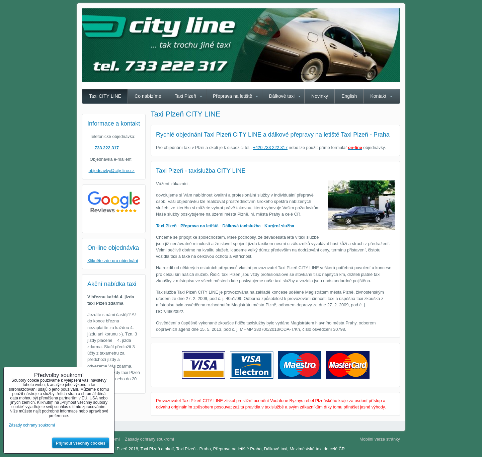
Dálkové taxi (282, 96)
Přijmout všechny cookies (80, 443)
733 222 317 (107, 147)
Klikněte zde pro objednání (112, 260)
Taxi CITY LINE (105, 96)
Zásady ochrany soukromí (149, 439)
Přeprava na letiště (232, 96)
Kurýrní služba (279, 225)
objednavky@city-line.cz (112, 170)
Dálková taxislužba (241, 225)
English (349, 96)
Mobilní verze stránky (379, 439)
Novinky (319, 96)
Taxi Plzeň (185, 96)
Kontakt (378, 96)
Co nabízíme (148, 96)
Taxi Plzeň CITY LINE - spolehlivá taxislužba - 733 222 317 (292, 74)
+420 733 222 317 (270, 147)
